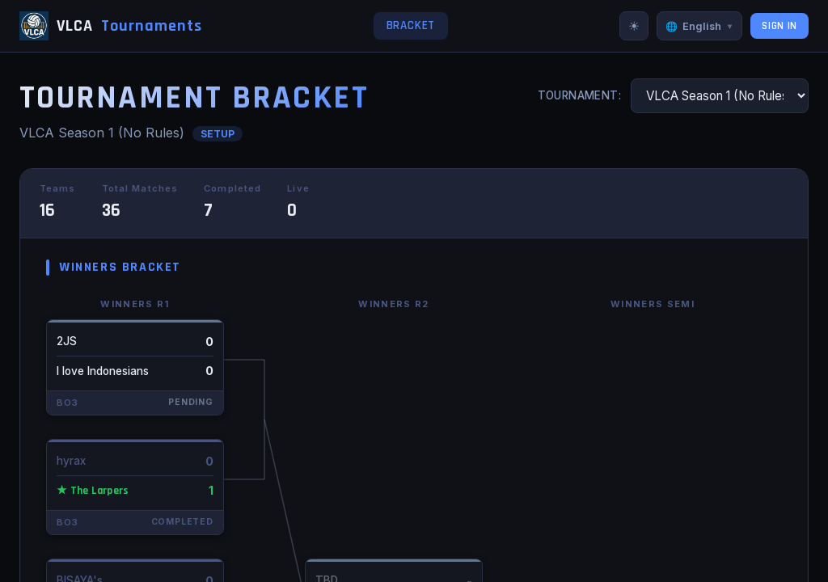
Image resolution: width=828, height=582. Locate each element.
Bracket (411, 25)
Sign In (779, 26)
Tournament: (580, 95)
